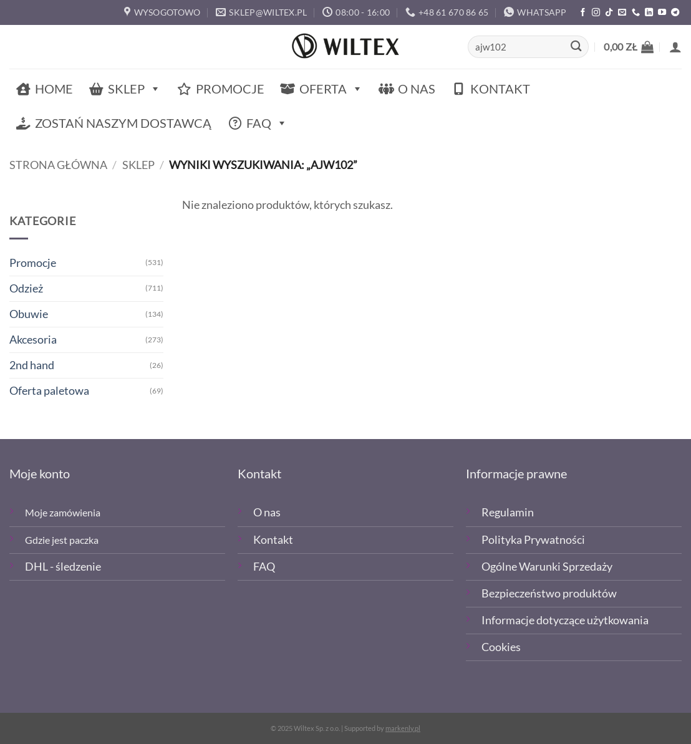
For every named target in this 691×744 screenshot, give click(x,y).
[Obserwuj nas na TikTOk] (609, 12)
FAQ (267, 123)
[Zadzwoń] (636, 12)
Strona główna (58, 165)
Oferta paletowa (49, 390)
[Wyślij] (575, 47)
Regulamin (507, 512)
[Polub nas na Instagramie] (596, 12)
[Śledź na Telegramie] (675, 12)
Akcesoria (33, 339)
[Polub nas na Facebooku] (583, 12)
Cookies (501, 647)
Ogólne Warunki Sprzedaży (546, 566)
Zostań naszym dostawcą (123, 122)
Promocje (230, 88)
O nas (416, 88)
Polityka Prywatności (533, 539)
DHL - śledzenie (63, 566)
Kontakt (500, 88)
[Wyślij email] (622, 12)
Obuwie (28, 314)
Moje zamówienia (62, 512)
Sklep (134, 89)
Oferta (331, 89)
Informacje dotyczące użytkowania (565, 620)
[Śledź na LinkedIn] (649, 12)
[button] (629, 46)
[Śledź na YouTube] (662, 12)
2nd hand (31, 365)
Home (54, 88)
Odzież (26, 288)
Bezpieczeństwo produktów (549, 593)
